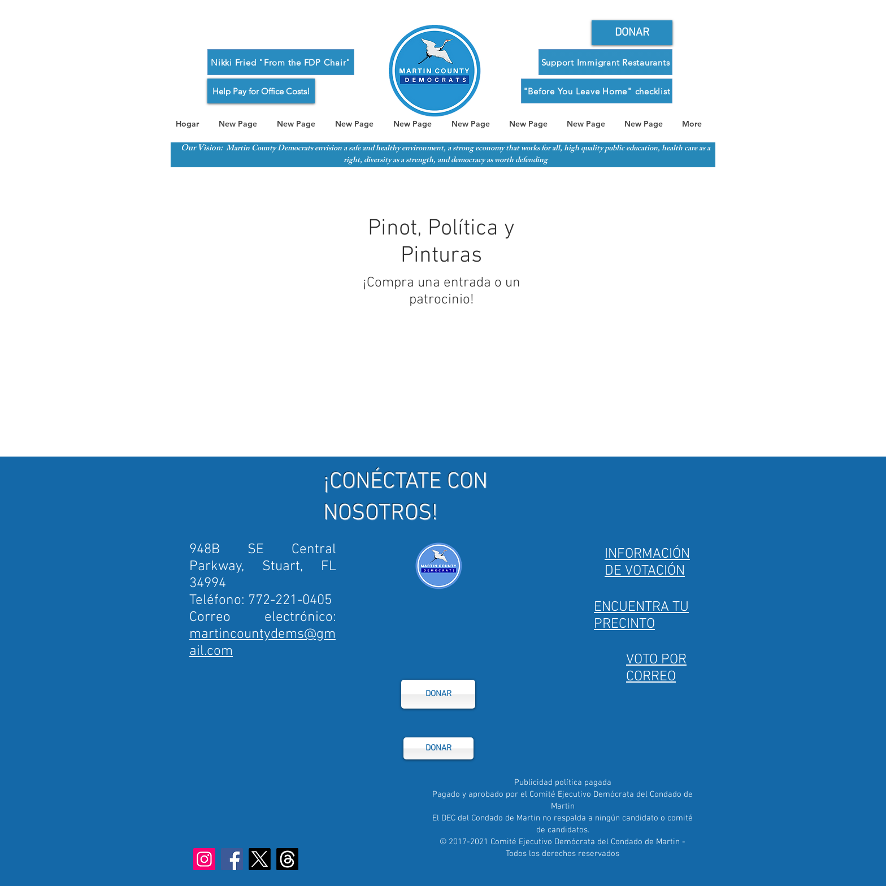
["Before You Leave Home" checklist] (596, 91)
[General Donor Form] (632, 32)
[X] (260, 859)
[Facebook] (232, 859)
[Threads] (287, 859)
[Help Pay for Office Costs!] (261, 91)
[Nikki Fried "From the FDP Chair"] (280, 62)
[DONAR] (438, 694)
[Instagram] (204, 859)
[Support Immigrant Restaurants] (605, 62)
